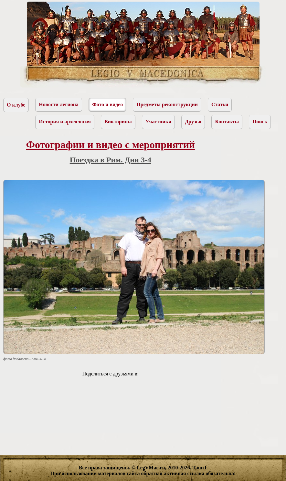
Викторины (118, 121)
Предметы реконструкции (167, 104)
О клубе (16, 104)
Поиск (259, 121)
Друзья (193, 121)
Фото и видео (107, 104)
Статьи (219, 104)
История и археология (65, 121)
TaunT (200, 467)
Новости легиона (59, 104)
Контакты (227, 121)
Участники (158, 121)
